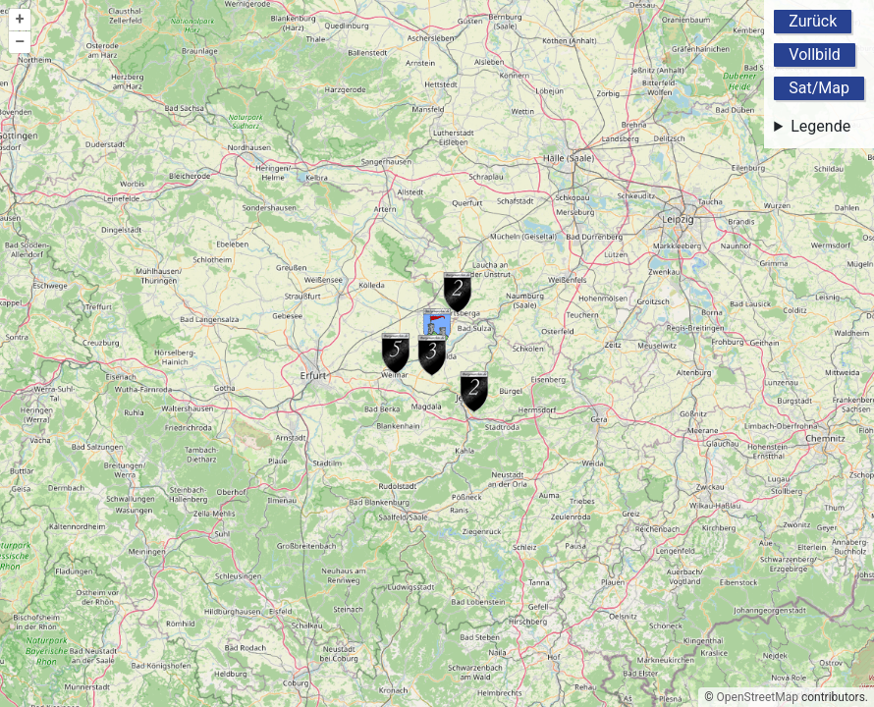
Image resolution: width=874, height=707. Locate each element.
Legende (820, 126)
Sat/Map (819, 88)
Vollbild (815, 54)
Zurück (813, 21)
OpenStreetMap (757, 697)
